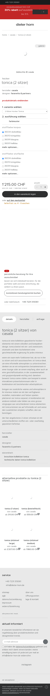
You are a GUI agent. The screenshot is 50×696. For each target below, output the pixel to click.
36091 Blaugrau (10, 139)
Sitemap (5, 592)
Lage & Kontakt (32, 599)
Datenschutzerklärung (12, 599)
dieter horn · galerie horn (25, 24)
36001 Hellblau (10, 143)
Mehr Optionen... (10, 147)
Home (4, 35)
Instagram (25, 665)
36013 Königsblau (11, 136)
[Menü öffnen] (5, 24)
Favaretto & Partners (21, 94)
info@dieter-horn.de (13, 585)
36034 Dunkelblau (11, 132)
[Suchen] (44, 24)
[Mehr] (45, 187)
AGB (4, 596)
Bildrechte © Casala (25, 72)
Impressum (6, 603)
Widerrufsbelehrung (11, 606)
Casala (12, 35)
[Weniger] (36, 187)
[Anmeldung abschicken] (45, 641)
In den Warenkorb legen (25, 194)
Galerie (40, 46)
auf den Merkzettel (16, 200)
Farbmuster (13, 121)
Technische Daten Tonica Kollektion (19, 460)
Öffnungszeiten (32, 596)
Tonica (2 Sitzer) (24, 35)
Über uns (29, 592)
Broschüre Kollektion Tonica (15, 457)
